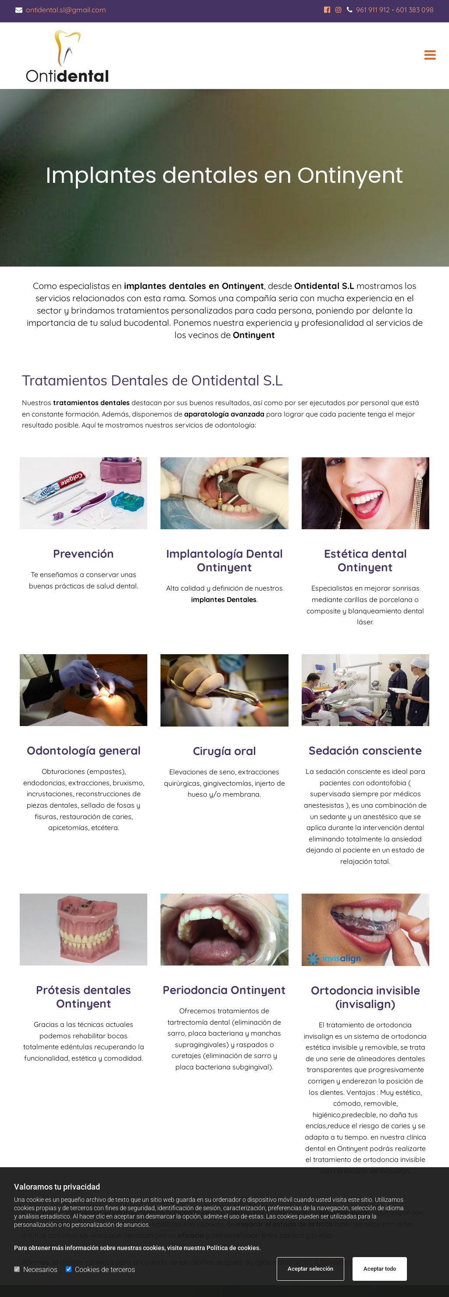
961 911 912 (373, 9)
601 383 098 (415, 9)
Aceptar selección (310, 1268)
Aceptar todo (379, 1268)
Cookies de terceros (100, 1269)
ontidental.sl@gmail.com (66, 9)
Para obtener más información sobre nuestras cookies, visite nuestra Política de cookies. (137, 1247)
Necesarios (35, 1269)
